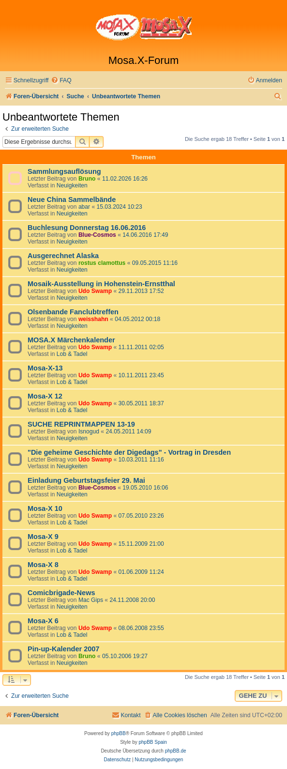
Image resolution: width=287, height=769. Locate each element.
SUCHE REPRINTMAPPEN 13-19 (81, 424)
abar (84, 206)
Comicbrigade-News (61, 593)
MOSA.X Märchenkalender (71, 340)
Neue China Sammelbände (72, 199)
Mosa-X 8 (43, 565)
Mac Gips (90, 600)
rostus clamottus (101, 263)
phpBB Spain (152, 742)
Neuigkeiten (72, 185)
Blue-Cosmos (97, 234)
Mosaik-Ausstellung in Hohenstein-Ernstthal (101, 284)
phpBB (118, 733)
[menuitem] (61, 80)
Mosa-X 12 (45, 396)
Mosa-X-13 (45, 368)
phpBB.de (175, 751)
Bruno (87, 178)
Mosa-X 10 (45, 508)
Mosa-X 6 (43, 621)
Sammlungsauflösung (64, 171)
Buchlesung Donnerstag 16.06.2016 (87, 227)
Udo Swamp (95, 291)
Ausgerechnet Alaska (63, 256)
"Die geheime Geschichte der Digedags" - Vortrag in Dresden (129, 452)
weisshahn (93, 319)
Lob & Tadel (72, 354)
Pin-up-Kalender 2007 (63, 649)
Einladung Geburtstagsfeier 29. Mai (86, 480)
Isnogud (88, 431)
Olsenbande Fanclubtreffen (73, 312)
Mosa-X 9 (43, 536)
